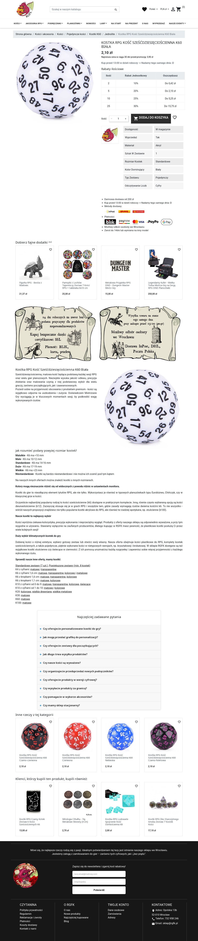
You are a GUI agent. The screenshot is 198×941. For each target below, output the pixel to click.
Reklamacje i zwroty (31, 917)
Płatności (25, 921)
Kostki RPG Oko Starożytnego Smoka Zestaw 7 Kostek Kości (163, 822)
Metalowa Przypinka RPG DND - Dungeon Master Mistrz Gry (118, 285)
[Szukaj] (84, 9)
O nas (67, 910)
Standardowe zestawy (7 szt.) (31, 565)
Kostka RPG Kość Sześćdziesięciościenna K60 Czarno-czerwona (33, 758)
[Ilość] (118, 119)
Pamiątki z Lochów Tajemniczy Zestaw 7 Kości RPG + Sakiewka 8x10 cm (76, 285)
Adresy (111, 917)
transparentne (48, 569)
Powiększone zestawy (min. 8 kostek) (69, 565)
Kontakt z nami (28, 928)
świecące (85, 584)
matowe (35, 569)
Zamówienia (114, 913)
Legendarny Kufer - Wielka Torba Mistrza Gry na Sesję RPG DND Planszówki (161, 285)
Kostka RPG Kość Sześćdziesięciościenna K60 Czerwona (76, 758)
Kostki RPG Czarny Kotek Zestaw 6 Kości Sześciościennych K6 (32, 822)
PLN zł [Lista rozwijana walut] (163, 9)
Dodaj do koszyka (151, 118)
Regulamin (26, 913)
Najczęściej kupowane (76, 917)
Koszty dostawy (28, 925)
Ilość (104, 118)
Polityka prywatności (31, 910)
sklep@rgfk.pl (170, 923)
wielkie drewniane (42, 591)
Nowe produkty (72, 913)
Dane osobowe (116, 910)
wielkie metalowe (62, 591)
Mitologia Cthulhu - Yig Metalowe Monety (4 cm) (75, 820)
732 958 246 (172, 918)
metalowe (82, 573)
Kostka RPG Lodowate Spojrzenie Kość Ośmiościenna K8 (116, 822)
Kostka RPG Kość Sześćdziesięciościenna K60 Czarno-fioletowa (162, 758)
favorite (144, 9)
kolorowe (70, 573)
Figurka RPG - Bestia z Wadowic (30, 284)
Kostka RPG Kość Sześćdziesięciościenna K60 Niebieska (119, 758)
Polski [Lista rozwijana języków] (152, 9)
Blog (66, 921)
